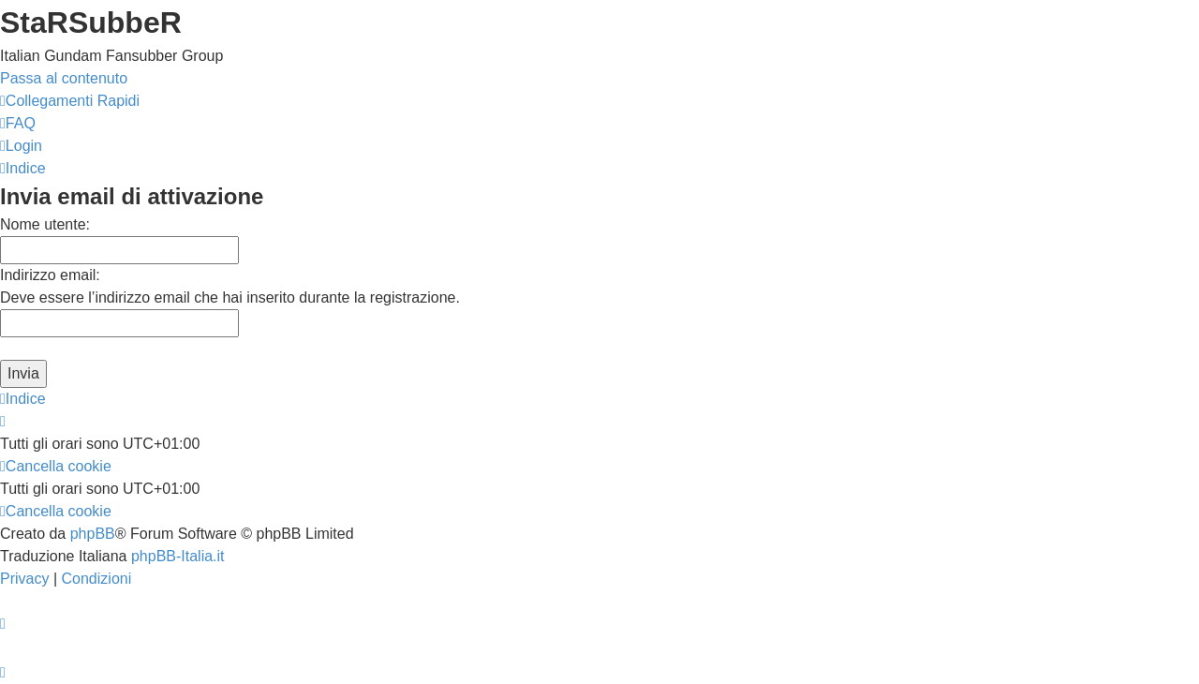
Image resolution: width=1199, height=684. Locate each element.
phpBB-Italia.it (178, 556)
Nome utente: (45, 224)
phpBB (92, 534)
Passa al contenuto (63, 78)
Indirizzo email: (50, 275)
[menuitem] (18, 123)
